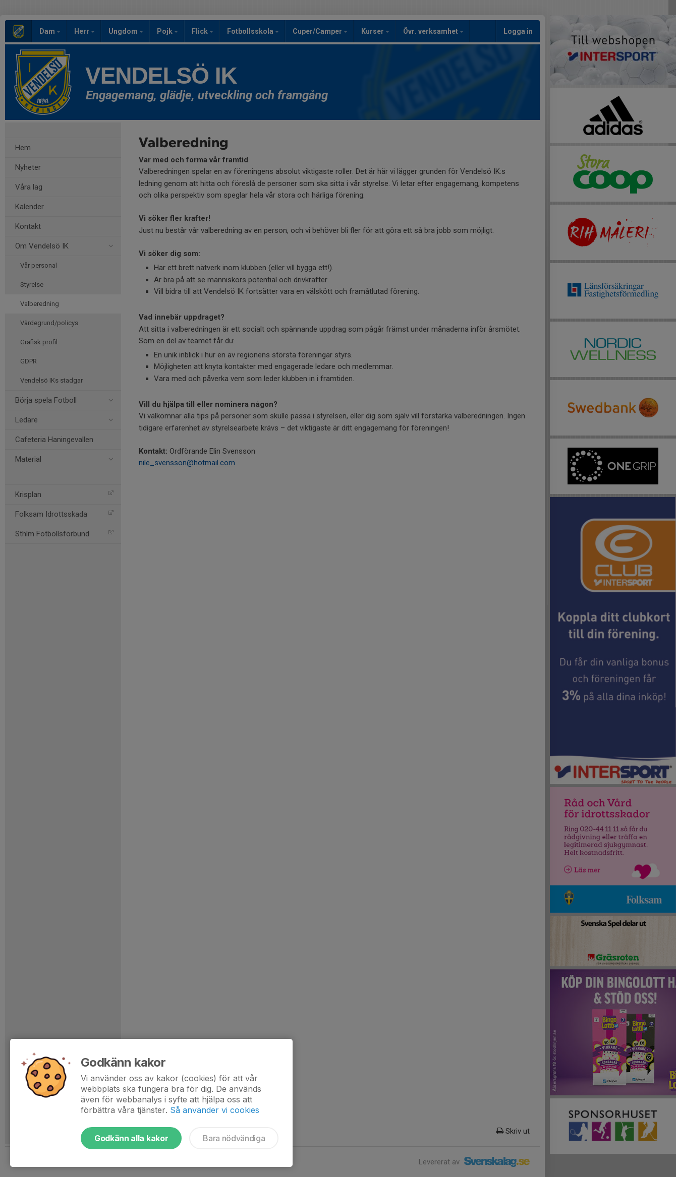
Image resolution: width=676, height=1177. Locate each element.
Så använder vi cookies (214, 1110)
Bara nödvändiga (234, 1138)
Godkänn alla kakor (131, 1138)
